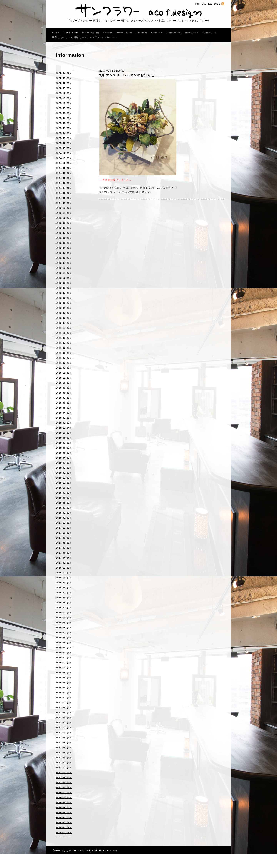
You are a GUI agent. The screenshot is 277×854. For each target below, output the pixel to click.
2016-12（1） (64, 567)
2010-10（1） (64, 797)
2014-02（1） (64, 692)
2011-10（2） (64, 772)
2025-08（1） (64, 113)
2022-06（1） (64, 298)
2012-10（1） (64, 732)
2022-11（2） (64, 273)
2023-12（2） (64, 208)
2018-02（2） (64, 512)
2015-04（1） (64, 647)
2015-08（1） (64, 627)
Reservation (124, 32)
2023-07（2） (64, 233)
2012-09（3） (64, 737)
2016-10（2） (64, 577)
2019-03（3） (64, 462)
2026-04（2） (64, 73)
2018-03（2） (64, 507)
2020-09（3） (64, 388)
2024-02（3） (64, 198)
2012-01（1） (64, 762)
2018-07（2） (64, 492)
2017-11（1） (64, 527)
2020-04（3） (64, 413)
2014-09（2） (64, 672)
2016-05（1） (64, 602)
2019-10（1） (64, 433)
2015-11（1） (64, 612)
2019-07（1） (64, 443)
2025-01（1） (64, 148)
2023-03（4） (64, 253)
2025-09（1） (64, 108)
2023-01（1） (64, 263)
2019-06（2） (64, 448)
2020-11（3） (64, 378)
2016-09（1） (64, 582)
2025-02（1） (64, 143)
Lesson (108, 32)
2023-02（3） (64, 258)
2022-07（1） (64, 293)
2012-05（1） (64, 752)
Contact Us (209, 32)
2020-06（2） (64, 403)
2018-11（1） (64, 482)
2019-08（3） (64, 438)
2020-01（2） (64, 423)
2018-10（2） (64, 487)
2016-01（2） (64, 607)
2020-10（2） (64, 383)
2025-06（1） (64, 123)
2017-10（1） (64, 532)
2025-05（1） (64, 128)
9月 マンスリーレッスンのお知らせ (126, 75)
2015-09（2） (64, 622)
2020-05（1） (64, 408)
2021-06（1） (64, 348)
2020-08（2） (64, 393)
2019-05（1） (64, 452)
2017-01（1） (64, 562)
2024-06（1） (64, 178)
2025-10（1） (64, 103)
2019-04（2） (64, 457)
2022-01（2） (64, 323)
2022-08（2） (64, 288)
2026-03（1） (64, 78)
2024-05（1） (64, 183)
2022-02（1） (64, 318)
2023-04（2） (64, 248)
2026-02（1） (64, 83)
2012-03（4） (64, 757)
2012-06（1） (64, 747)
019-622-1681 (211, 3)
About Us (157, 32)
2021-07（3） (64, 343)
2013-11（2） (64, 702)
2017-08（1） (64, 542)
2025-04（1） (64, 133)
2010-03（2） (64, 822)
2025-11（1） (64, 98)
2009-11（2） (64, 832)
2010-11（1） (64, 792)
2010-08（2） (64, 807)
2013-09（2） (64, 707)
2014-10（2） (64, 667)
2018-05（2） (64, 502)
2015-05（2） (64, 642)
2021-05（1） (64, 353)
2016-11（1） (64, 572)
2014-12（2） (64, 662)
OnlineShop (174, 32)
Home (55, 32)
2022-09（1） (64, 283)
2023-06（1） (64, 238)
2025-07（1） (64, 118)
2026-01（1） (64, 88)
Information (70, 32)
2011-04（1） (64, 782)
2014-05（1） (64, 682)
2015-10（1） (64, 617)
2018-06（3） (64, 497)
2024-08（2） (64, 173)
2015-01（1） (64, 657)
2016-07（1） (64, 592)
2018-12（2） (64, 477)
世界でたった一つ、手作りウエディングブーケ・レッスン (84, 37)
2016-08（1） (64, 587)
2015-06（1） (64, 637)
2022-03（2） (64, 313)
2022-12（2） (64, 268)
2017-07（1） (64, 547)
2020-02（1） (64, 418)
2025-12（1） (64, 93)
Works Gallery (90, 32)
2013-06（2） (64, 712)
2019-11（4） (64, 428)
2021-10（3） (64, 333)
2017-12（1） (64, 522)
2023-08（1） (64, 228)
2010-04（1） (64, 817)
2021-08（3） (64, 338)
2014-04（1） (64, 687)
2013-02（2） (64, 722)
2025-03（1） (64, 138)
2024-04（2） (64, 188)
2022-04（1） (64, 308)
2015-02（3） (64, 652)
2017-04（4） (64, 557)
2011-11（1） (64, 767)
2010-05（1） (64, 812)
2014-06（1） (64, 677)
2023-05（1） (64, 243)
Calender (141, 32)
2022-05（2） (64, 303)
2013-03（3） (64, 717)
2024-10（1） (64, 163)
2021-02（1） (64, 363)
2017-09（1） (64, 537)
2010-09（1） (64, 802)
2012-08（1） (64, 742)
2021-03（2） (64, 358)
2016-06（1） (64, 597)
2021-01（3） (64, 368)
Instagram (191, 32)
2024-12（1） (64, 153)
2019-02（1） (64, 467)
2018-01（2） (64, 517)
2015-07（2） (64, 632)
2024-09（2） (64, 168)
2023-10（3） (64, 218)
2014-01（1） (64, 697)
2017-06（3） (64, 552)
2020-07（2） (64, 398)
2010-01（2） (64, 827)
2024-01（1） (64, 203)
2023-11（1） (64, 213)
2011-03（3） (64, 787)
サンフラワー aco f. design (77, 850)
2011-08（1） (64, 777)
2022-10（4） (64, 278)
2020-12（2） (64, 373)
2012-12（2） (64, 727)
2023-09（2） (64, 223)
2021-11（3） (64, 328)
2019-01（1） (64, 472)
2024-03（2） (64, 193)
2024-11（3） (64, 158)
